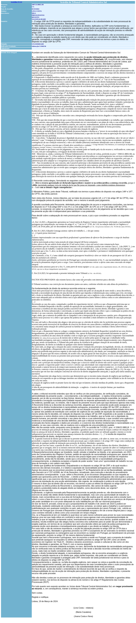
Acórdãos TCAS (16, 2)
